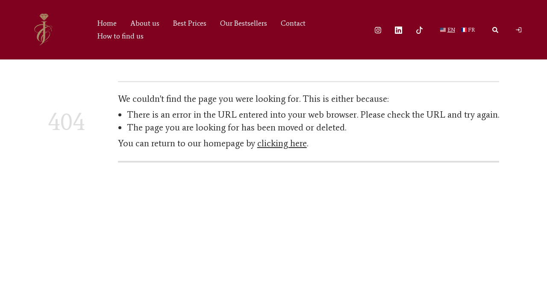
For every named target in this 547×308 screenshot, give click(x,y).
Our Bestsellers (243, 23)
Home (107, 23)
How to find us (120, 36)
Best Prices (189, 23)
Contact (293, 23)
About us (144, 23)
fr (471, 29)
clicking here (282, 143)
